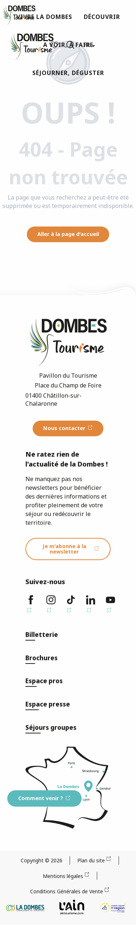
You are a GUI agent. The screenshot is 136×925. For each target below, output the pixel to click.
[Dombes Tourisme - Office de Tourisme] (19, 15)
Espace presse (47, 704)
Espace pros (44, 681)
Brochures (41, 658)
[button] (70, 44)
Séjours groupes (51, 727)
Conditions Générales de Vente (66, 891)
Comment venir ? (40, 798)
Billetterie (41, 634)
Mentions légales (63, 876)
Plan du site (91, 860)
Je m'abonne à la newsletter (64, 549)
